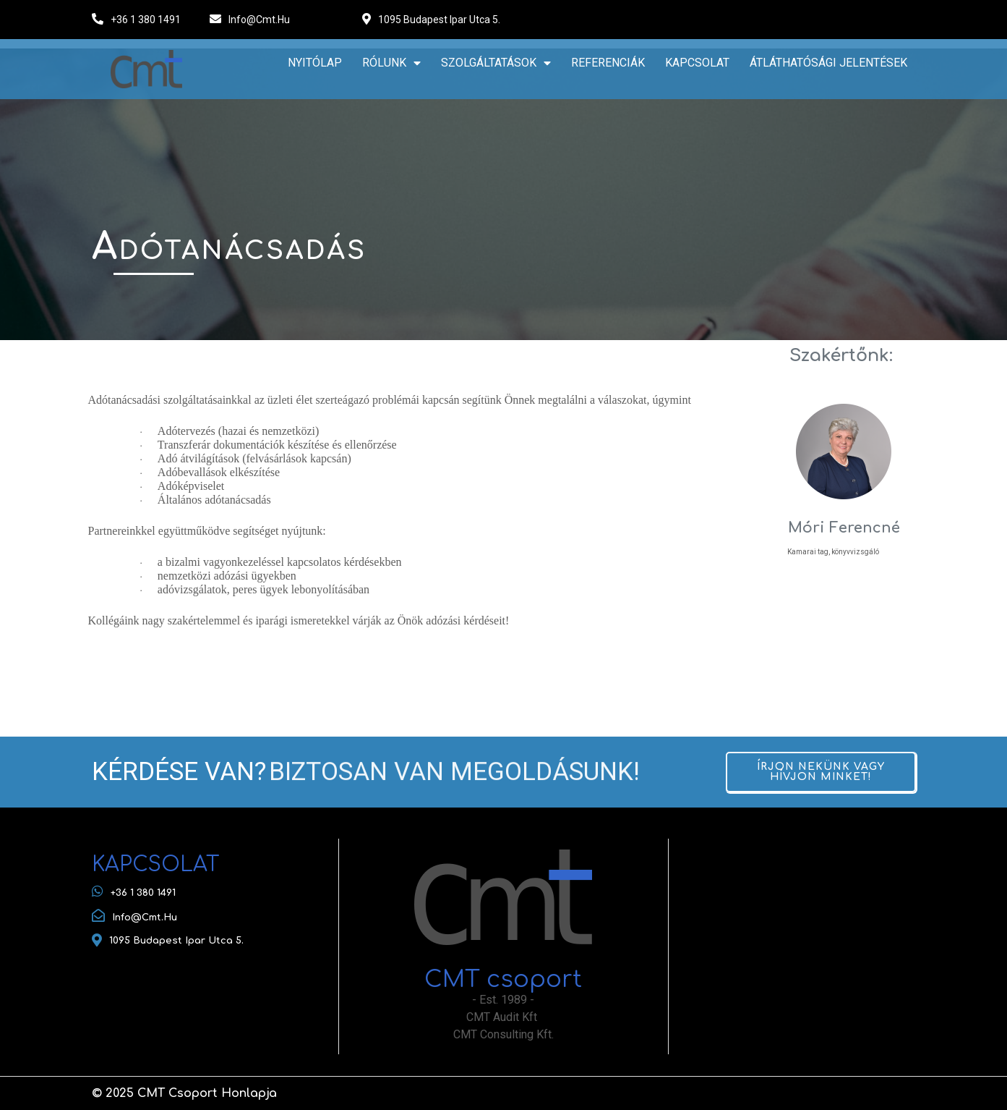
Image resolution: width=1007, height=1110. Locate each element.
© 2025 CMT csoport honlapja (184, 1093)
